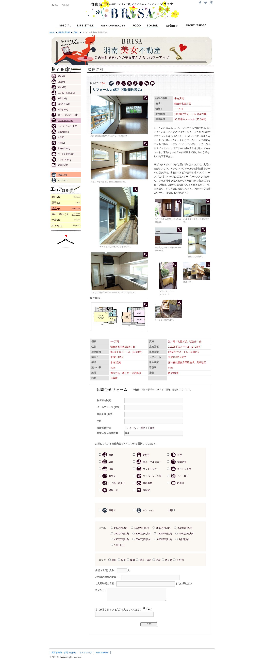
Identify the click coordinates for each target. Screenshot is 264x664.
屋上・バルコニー (65, 115)
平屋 (58, 143)
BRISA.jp (61, 657)
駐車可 (60, 165)
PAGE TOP (65, 5)
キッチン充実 (63, 154)
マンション (60, 180)
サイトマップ (86, 652)
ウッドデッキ (62, 120)
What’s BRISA (102, 652)
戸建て (76, 32)
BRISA (52, 32)
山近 (58, 81)
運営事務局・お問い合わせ (64, 652)
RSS (56, 5)
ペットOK (61, 159)
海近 (59, 87)
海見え (59, 98)
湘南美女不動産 (64, 32)
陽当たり (61, 104)
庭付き (60, 109)
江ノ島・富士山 (63, 92)
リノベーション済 (64, 126)
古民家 (58, 137)
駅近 (58, 76)
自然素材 (60, 131)
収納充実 (61, 148)
